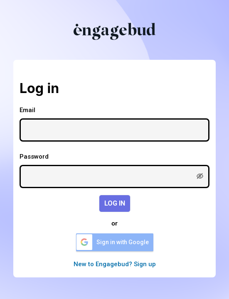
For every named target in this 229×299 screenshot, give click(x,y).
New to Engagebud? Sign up (115, 264)
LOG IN (114, 203)
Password (34, 156)
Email (27, 110)
